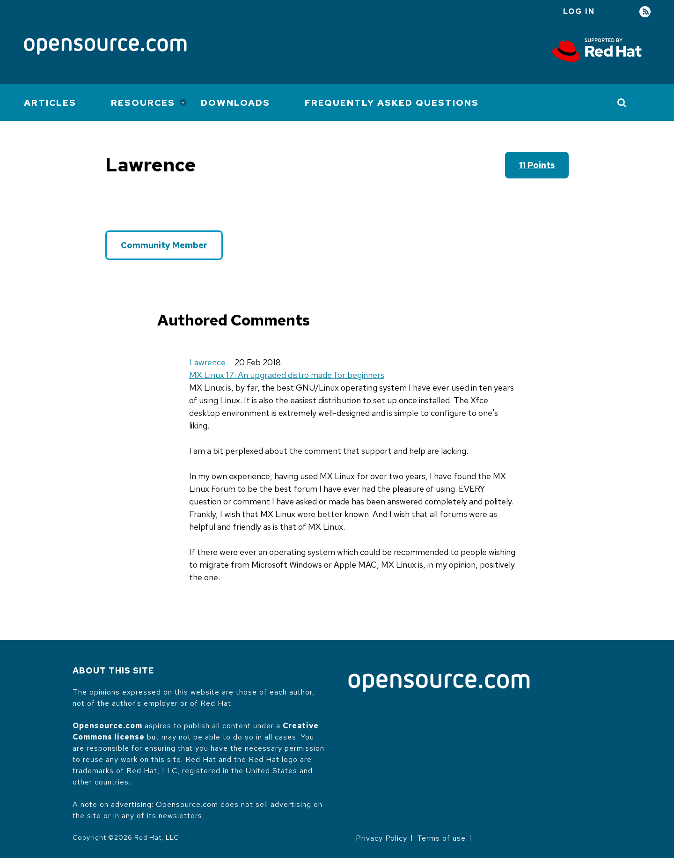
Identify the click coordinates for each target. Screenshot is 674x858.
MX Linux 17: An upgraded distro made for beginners (286, 375)
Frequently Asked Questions (392, 103)
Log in (579, 11)
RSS (645, 12)
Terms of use (441, 838)
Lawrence (207, 362)
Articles (50, 103)
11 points (537, 165)
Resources (143, 103)
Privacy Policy (381, 838)
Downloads (235, 103)
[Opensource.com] (105, 47)
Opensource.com (107, 726)
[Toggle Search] (622, 102)
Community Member (164, 245)
